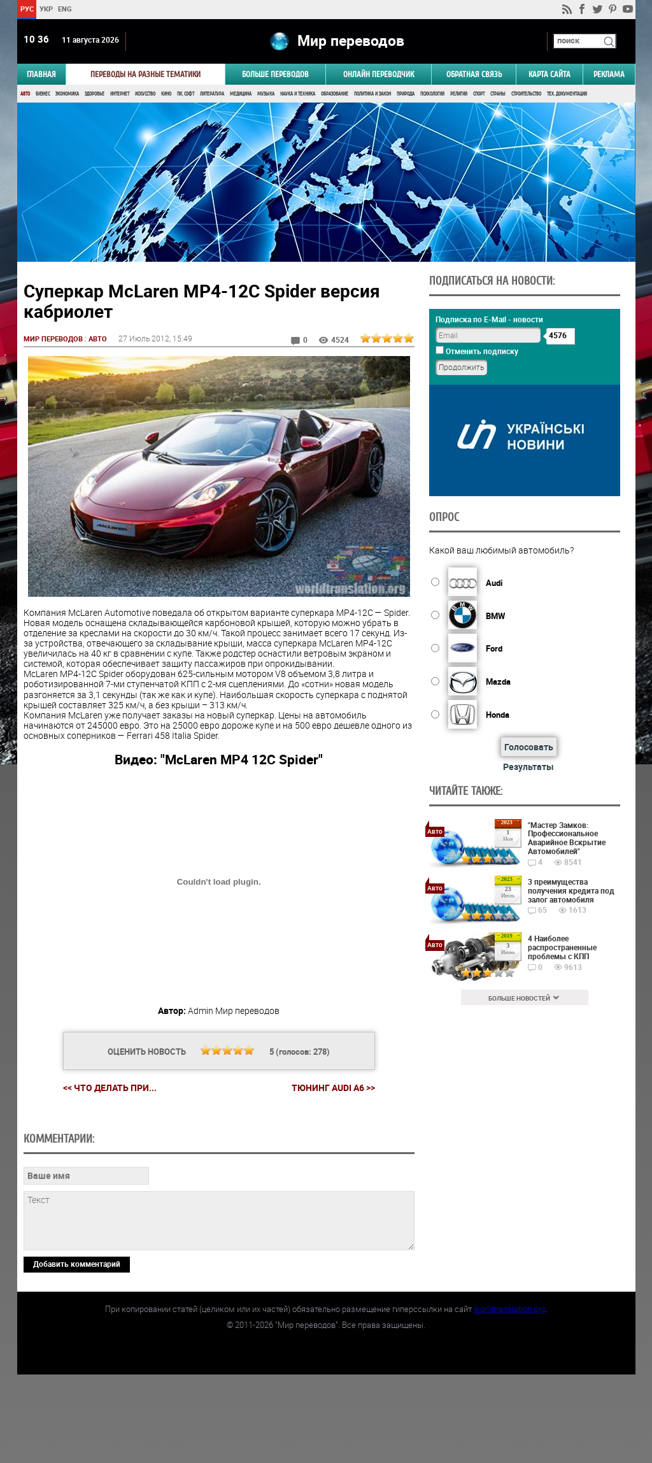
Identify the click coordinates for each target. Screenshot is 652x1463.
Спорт (479, 94)
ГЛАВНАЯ (41, 74)
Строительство (526, 94)
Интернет (119, 94)
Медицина (241, 94)
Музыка (265, 94)
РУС (26, 8)
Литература (212, 94)
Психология (432, 94)
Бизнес (43, 94)
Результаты (527, 766)
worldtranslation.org (509, 1397)
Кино (166, 94)
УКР (45, 8)
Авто (25, 94)
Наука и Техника (297, 94)
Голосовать (526, 747)
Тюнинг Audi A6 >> (332, 1088)
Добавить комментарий (76, 1351)
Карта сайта (549, 74)
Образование (334, 94)
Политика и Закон (372, 94)
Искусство (145, 94)
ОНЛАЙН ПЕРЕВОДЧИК (378, 74)
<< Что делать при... (109, 1088)
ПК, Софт (185, 94)
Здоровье (94, 94)
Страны (498, 94)
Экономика (67, 94)
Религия (458, 94)
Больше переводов (275, 74)
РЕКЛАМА (609, 74)
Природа (406, 94)
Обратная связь (474, 74)
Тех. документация (567, 94)
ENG (65, 8)
